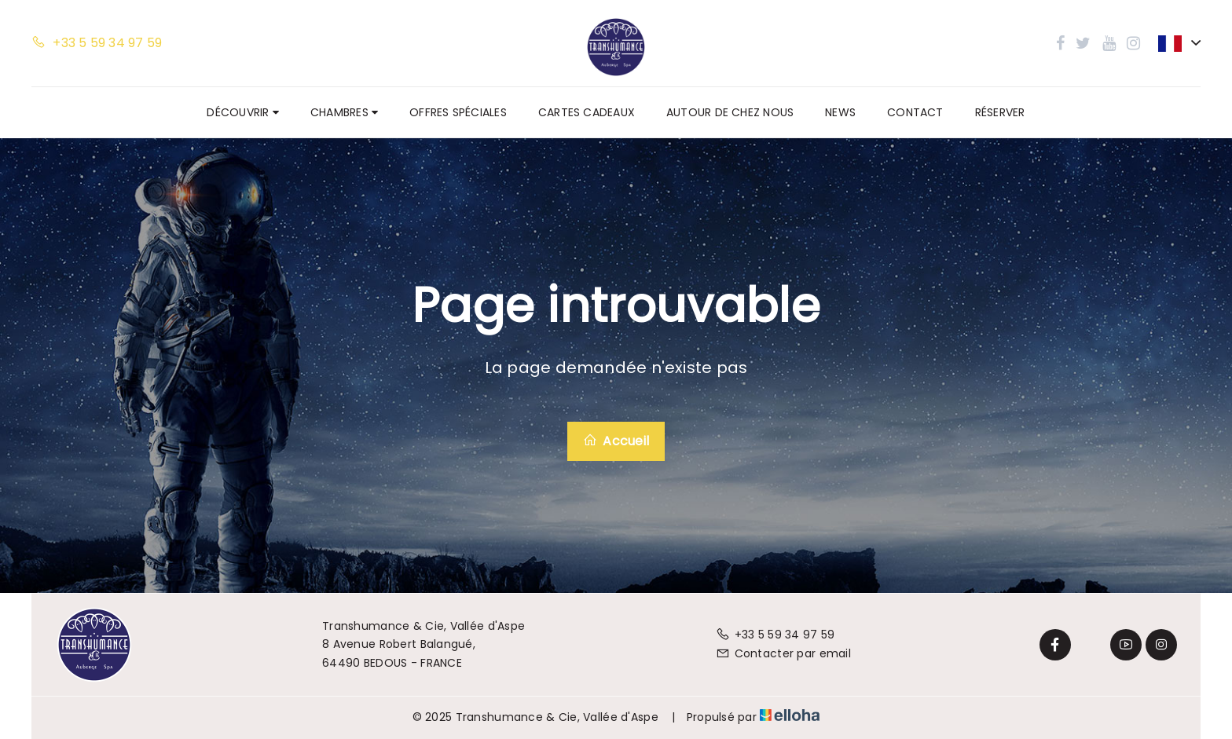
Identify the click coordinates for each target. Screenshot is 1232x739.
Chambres (344, 112)
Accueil (616, 441)
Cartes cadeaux (586, 112)
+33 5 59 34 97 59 (775, 634)
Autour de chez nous (730, 112)
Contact (915, 112)
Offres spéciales (458, 112)
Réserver (1000, 112)
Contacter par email (783, 653)
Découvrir (242, 112)
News (840, 112)
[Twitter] (1090, 644)
